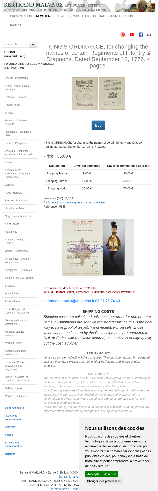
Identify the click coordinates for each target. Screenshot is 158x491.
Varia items (11, 231)
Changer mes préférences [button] (104, 481)
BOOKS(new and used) (14, 54)
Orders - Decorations (16, 251)
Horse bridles (12, 293)
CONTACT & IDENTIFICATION (113, 16)
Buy (98, 125)
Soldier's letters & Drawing (19, 277)
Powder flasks (12, 104)
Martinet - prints (13, 343)
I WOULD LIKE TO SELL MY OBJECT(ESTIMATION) (20, 66)
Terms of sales (59, 489)
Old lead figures (13, 388)
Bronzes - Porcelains (16, 200)
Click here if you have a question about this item (74, 202)
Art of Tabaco (12, 224)
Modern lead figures (16, 396)
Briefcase (10, 285)
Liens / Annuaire (14, 407)
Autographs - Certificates (18, 270)
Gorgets (9, 184)
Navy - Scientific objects (18, 216)
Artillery (9, 112)
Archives (10, 427)
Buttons (9, 162)
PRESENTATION (21, 16)
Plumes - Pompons (15, 143)
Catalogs (10, 454)
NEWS (61, 16)
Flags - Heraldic (13, 192)
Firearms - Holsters (15, 97)
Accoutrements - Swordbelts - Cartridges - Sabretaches (18, 174)
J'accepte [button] (93, 474)
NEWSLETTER (79, 16)
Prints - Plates (12, 301)
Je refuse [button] (110, 474)
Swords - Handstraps (16, 78)
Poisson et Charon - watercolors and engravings (16, 366)
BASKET (15, 25)
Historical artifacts (14, 208)
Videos (9, 434)
